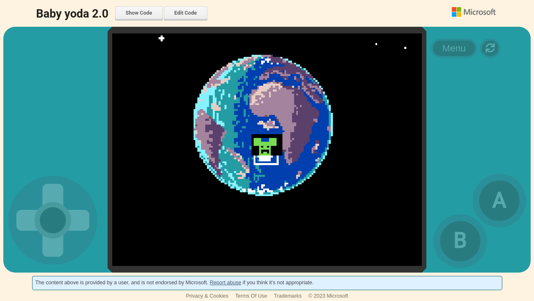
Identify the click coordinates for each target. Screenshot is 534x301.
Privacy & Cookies (207, 296)
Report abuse (225, 283)
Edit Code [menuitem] (185, 13)
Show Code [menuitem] (139, 13)
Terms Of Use (251, 296)
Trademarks (288, 296)
